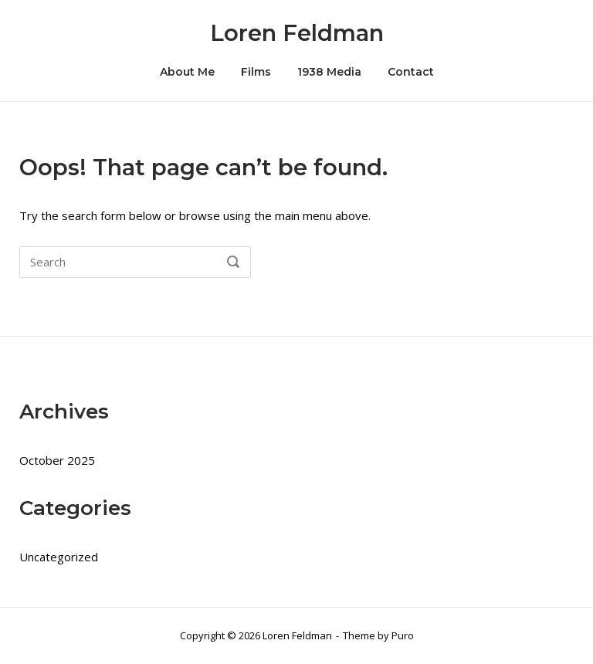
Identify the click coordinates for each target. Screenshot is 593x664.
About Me (187, 72)
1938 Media (329, 72)
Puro (402, 635)
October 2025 (57, 460)
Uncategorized (58, 556)
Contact (411, 72)
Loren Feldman (297, 32)
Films (256, 72)
